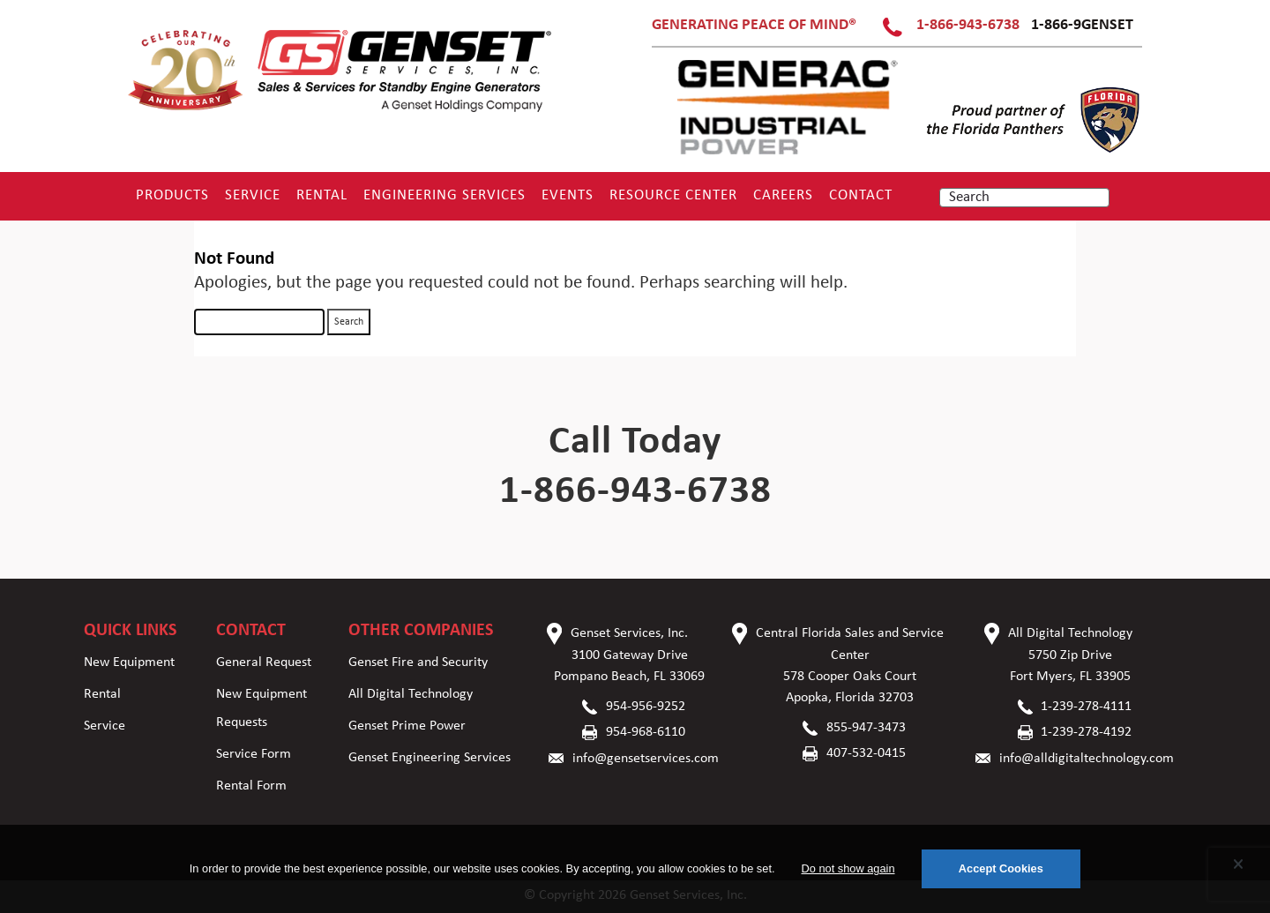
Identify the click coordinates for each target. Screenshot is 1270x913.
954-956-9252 (645, 707)
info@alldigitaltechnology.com (1086, 759)
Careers (783, 195)
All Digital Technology (410, 694)
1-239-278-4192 (1086, 732)
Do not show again (848, 868)
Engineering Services (444, 195)
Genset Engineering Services (429, 758)
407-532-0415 (866, 753)
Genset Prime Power (407, 726)
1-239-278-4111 (1086, 707)
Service (252, 195)
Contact (861, 195)
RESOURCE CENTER (673, 195)
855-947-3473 (866, 728)
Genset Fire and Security (418, 662)
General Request (263, 662)
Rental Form (251, 786)
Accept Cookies (1001, 868)
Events (568, 195)
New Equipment (129, 662)
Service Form (253, 754)
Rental (321, 195)
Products (172, 195)
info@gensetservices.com (645, 759)
